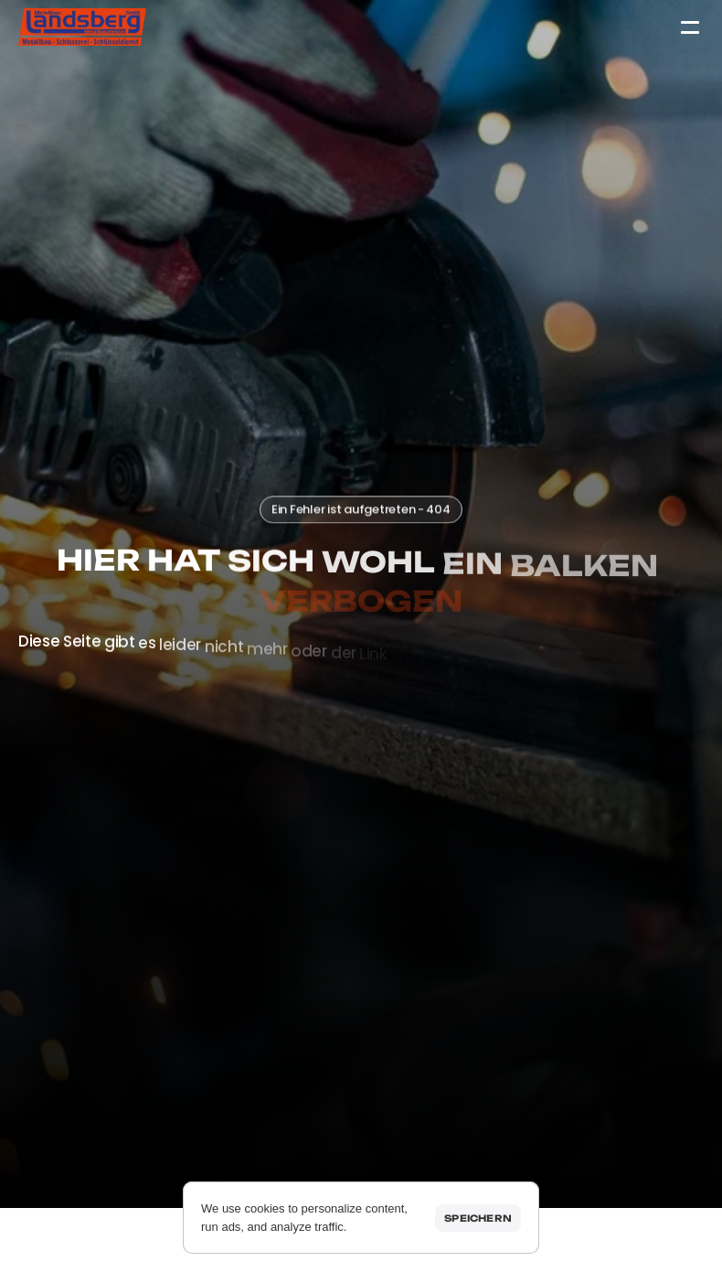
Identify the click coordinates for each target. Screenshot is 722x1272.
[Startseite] (82, 27)
